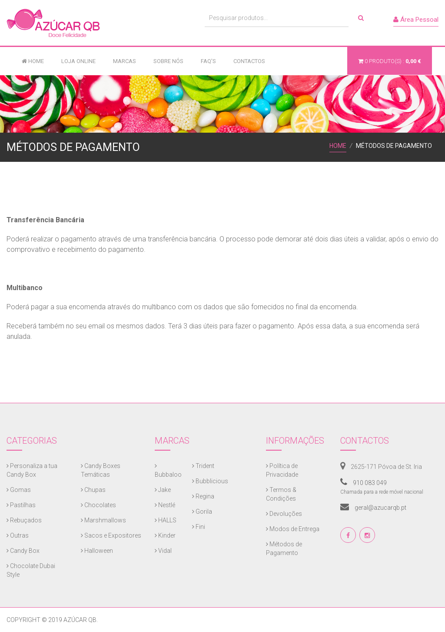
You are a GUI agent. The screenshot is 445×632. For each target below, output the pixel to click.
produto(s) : (389, 61)
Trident (203, 465)
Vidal (163, 550)
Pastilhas (21, 505)
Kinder (165, 535)
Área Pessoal (415, 19)
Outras (18, 535)
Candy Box (23, 550)
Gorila (202, 511)
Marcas (124, 61)
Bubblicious (210, 481)
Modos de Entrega (292, 528)
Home (33, 61)
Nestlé (165, 505)
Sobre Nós (168, 61)
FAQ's (208, 61)
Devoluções (284, 513)
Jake (163, 489)
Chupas (93, 489)
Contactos (249, 61)
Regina (203, 496)
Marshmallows (103, 520)
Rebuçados (24, 520)
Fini (198, 526)
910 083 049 (363, 482)
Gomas (19, 489)
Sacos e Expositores (111, 535)
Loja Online (78, 61)
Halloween (97, 550)
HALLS (165, 520)
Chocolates (98, 505)
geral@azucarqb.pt (373, 507)
